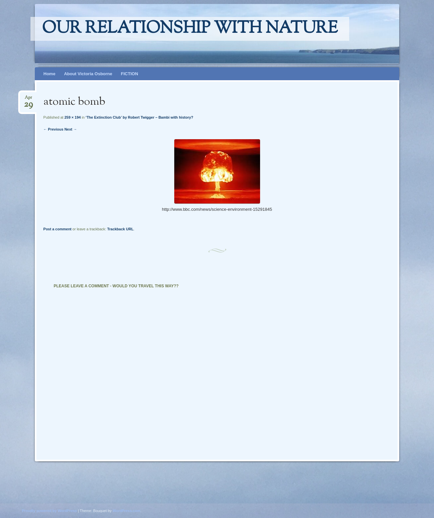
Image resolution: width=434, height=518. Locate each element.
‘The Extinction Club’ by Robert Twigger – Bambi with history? (139, 117)
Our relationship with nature (190, 29)
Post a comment (57, 229)
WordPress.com (126, 511)
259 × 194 (72, 117)
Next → (70, 129)
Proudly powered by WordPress (49, 511)
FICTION (129, 73)
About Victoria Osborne (88, 73)
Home (49, 73)
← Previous (53, 129)
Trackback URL (120, 229)
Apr (28, 99)
